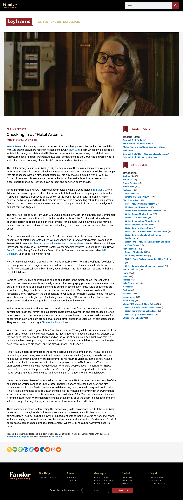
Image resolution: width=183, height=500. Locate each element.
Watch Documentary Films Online (140, 221)
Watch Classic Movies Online (138, 214)
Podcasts (127, 290)
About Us (71, 477)
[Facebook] (25, 449)
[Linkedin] (42, 449)
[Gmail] (53, 449)
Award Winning (130, 183)
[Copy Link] (9, 449)
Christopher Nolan (52, 322)
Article (126, 179)
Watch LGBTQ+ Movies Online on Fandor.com (146, 231)
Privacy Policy (157, 480)
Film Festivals (129, 249)
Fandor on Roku (102, 483)
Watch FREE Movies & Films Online (139, 304)
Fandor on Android (103, 480)
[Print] (58, 449)
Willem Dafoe (57, 243)
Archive (11, 129)
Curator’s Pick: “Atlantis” (134, 140)
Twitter (125, 483)
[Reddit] (47, 449)
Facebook (127, 480)
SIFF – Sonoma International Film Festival (144, 266)
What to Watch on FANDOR (137, 197)
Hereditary (57, 436)
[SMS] (20, 449)
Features (127, 190)
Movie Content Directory (136, 207)
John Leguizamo (75, 243)
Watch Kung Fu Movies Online (139, 228)
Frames (126, 280)
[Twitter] (31, 449)
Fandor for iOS (101, 477)
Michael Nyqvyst (39, 243)
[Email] (14, 449)
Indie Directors (130, 283)
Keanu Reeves (15, 146)
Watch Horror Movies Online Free (140, 311)
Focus (126, 276)
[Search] (175, 5)
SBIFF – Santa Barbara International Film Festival (148, 259)
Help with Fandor (47, 477)
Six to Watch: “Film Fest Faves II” (138, 143)
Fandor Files (128, 186)
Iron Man (97, 189)
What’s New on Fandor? (134, 318)
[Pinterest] (36, 449)
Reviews (21, 129)
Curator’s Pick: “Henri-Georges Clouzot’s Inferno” (146, 154)
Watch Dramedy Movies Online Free (142, 307)
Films (125, 273)
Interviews (130, 193)
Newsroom (128, 287)
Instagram (127, 477)
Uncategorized (130, 297)
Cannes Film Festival (135, 252)
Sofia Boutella (14, 250)
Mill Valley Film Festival (136, 255)
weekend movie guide (18, 436)
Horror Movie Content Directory (140, 204)
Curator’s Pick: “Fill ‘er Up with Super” (141, 157)
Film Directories (130, 200)
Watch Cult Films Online (136, 217)
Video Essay (128, 300)
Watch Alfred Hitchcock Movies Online (143, 210)
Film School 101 (130, 269)
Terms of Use (156, 477)
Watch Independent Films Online (140, 224)
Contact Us (72, 480)
